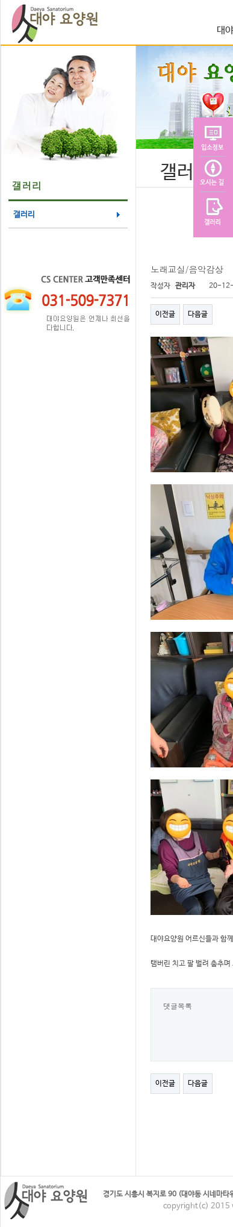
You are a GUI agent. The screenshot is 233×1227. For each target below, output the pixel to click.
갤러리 (24, 214)
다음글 (198, 314)
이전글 (165, 314)
